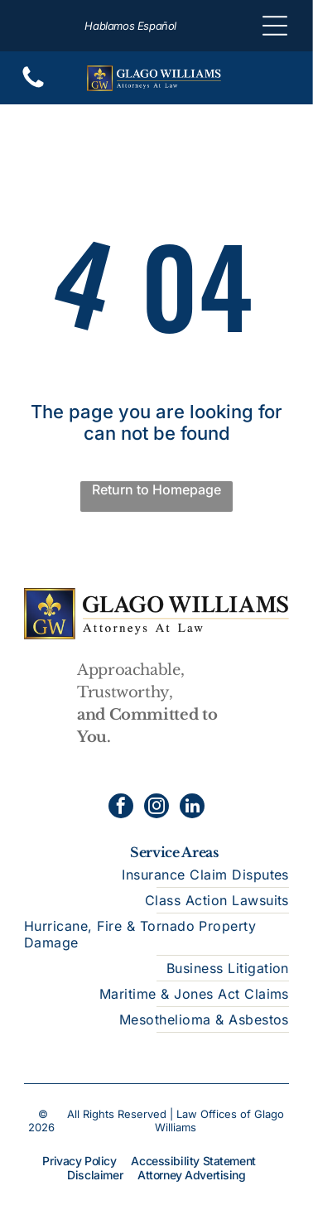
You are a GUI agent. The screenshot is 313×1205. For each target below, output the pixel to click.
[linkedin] (192, 807)
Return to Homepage (156, 489)
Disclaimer (95, 1175)
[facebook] (120, 807)
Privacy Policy (79, 1161)
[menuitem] (156, 875)
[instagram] (156, 807)
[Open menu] (274, 25)
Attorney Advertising (191, 1175)
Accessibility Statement (193, 1161)
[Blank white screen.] (33, 86)
